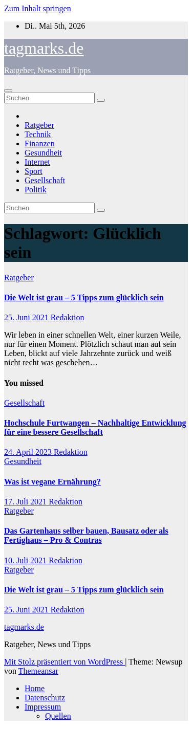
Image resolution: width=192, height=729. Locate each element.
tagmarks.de (44, 48)
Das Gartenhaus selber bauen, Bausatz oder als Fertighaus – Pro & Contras (86, 535)
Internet (37, 162)
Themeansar (38, 671)
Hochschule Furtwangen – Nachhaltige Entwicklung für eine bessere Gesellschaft (95, 427)
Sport (33, 171)
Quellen (58, 716)
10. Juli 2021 (26, 560)
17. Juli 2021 (26, 501)
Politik (36, 189)
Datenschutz (45, 697)
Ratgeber (39, 125)
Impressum (43, 706)
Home (35, 688)
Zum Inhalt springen (37, 8)
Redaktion (67, 317)
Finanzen (40, 143)
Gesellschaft (45, 180)
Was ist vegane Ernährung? (52, 481)
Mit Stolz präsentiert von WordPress (64, 661)
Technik (38, 134)
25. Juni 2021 (27, 317)
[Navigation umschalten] (8, 90)
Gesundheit (43, 152)
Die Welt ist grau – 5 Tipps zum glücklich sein (84, 297)
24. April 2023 (29, 452)
